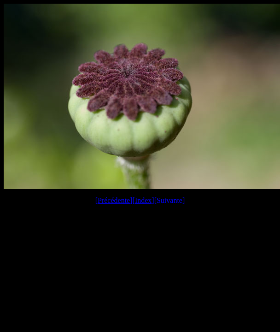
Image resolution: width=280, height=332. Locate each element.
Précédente (114, 200)
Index (143, 200)
